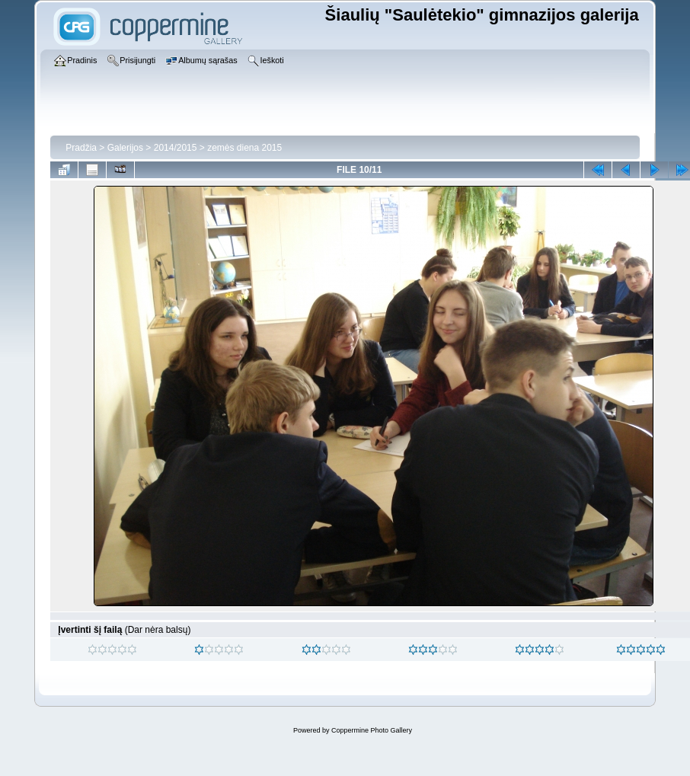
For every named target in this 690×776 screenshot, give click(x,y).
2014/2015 (175, 147)
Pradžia (81, 147)
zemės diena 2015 (244, 147)
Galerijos (125, 147)
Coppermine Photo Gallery (371, 730)
